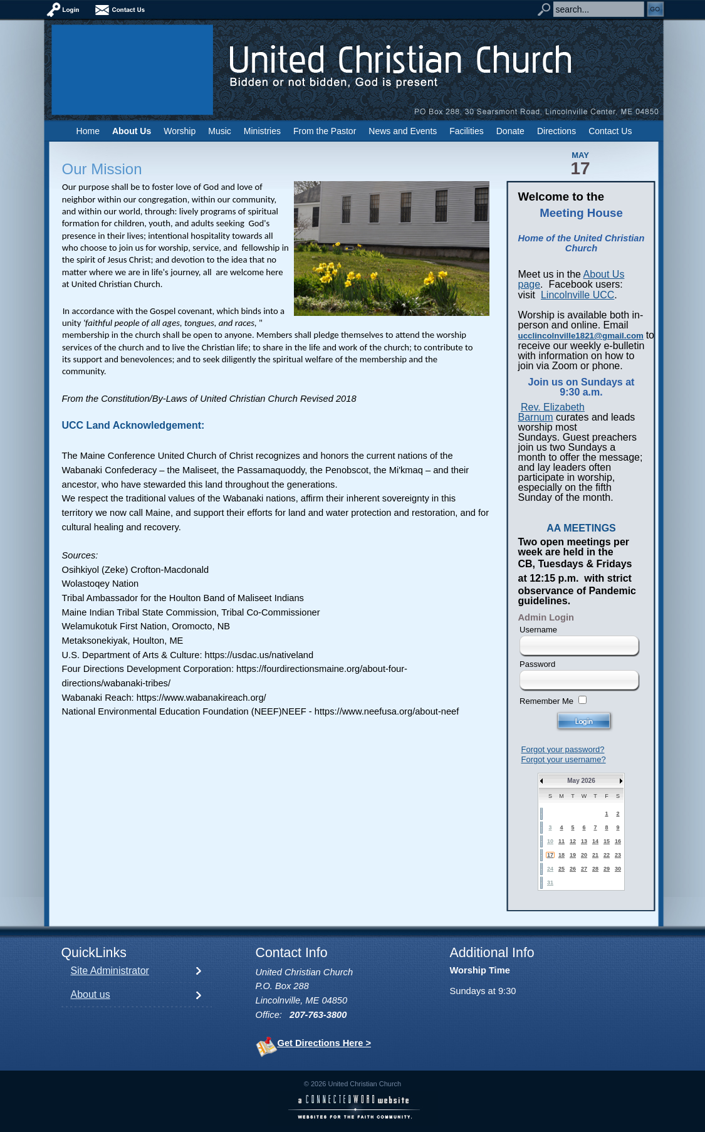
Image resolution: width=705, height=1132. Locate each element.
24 (550, 869)
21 (595, 855)
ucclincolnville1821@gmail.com (581, 335)
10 (550, 841)
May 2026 (581, 780)
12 (573, 841)
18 (561, 855)
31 (550, 882)
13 (584, 841)
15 (606, 841)
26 (573, 869)
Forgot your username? (563, 759)
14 (595, 841)
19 (573, 855)
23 (618, 855)
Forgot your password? (563, 749)
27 (584, 869)
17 (550, 855)
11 (561, 841)
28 (595, 869)
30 (618, 869)
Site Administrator (110, 970)
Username (538, 629)
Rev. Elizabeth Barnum (551, 412)
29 (606, 869)
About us (90, 994)
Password (537, 664)
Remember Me (546, 701)
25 (561, 869)
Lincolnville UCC (577, 295)
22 (606, 855)
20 (584, 855)
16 (618, 841)
